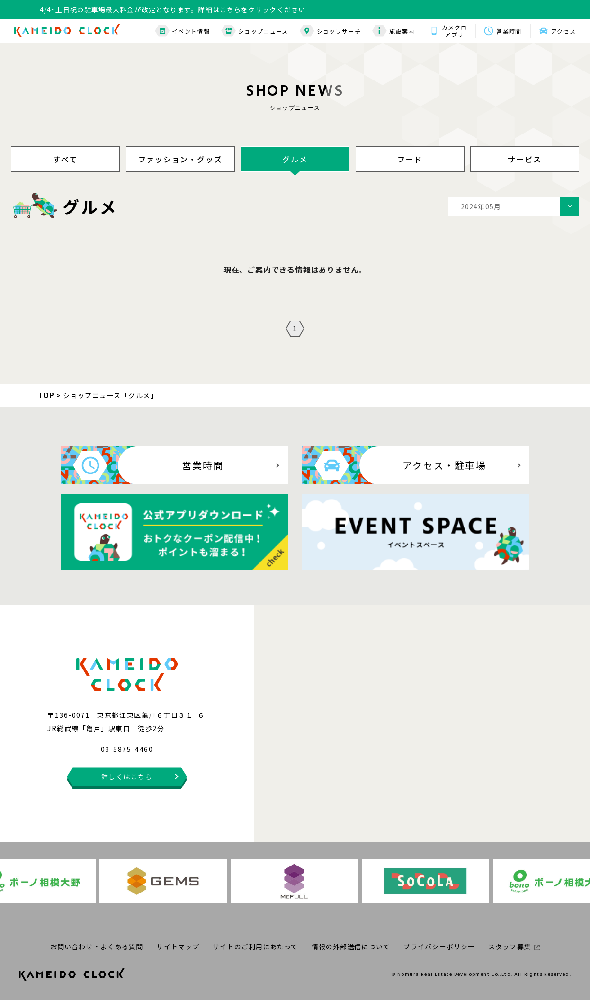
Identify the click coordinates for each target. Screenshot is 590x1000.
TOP (46, 395)
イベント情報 (182, 31)
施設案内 (393, 31)
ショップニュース (254, 31)
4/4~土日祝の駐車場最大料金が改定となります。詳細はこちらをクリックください (172, 9)
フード (409, 159)
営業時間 (508, 31)
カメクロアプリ (454, 31)
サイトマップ (177, 946)
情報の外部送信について (351, 946)
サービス (524, 159)
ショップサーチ (330, 31)
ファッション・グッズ (180, 159)
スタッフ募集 (514, 946)
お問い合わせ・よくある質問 (96, 946)
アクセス (563, 31)
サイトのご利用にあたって (255, 946)
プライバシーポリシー (439, 946)
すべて (65, 159)
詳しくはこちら (127, 776)
